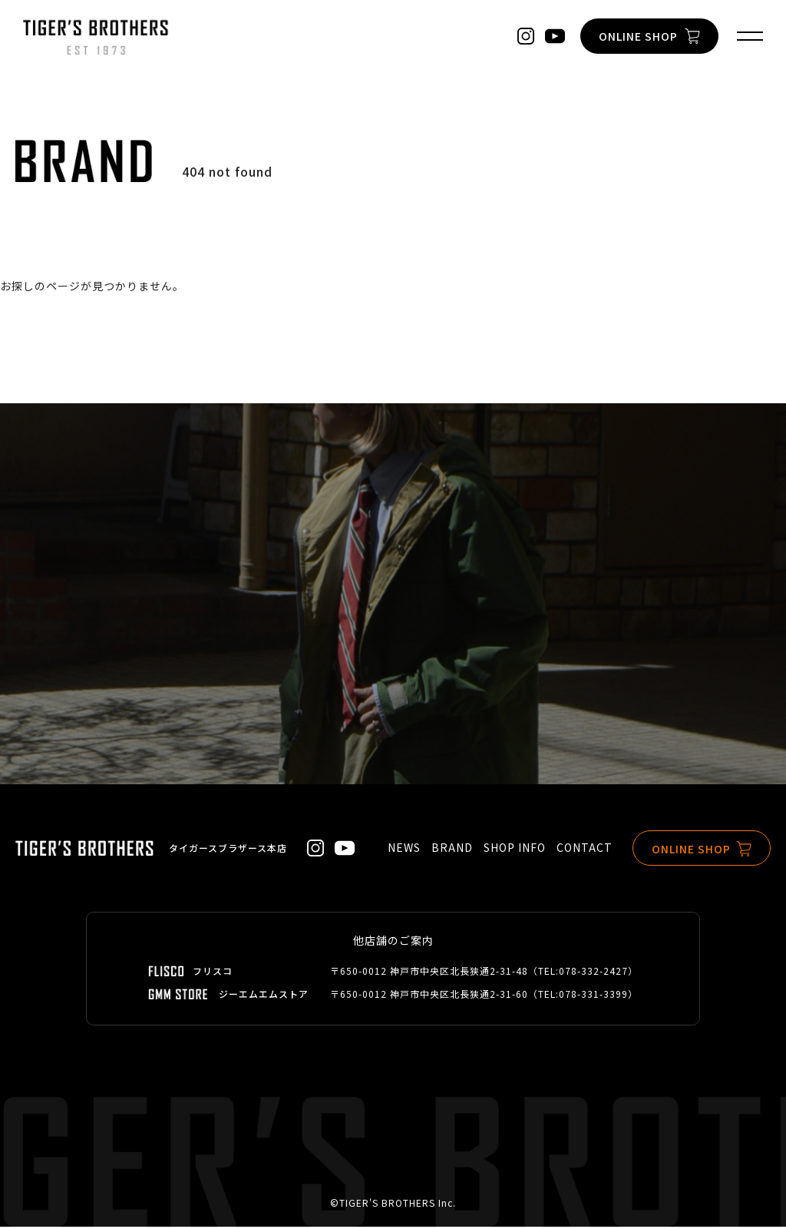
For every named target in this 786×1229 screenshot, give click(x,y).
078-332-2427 (593, 972)
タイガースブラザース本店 (228, 849)
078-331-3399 (593, 995)
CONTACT (584, 850)
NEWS (404, 850)
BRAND (452, 850)
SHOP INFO (515, 850)
